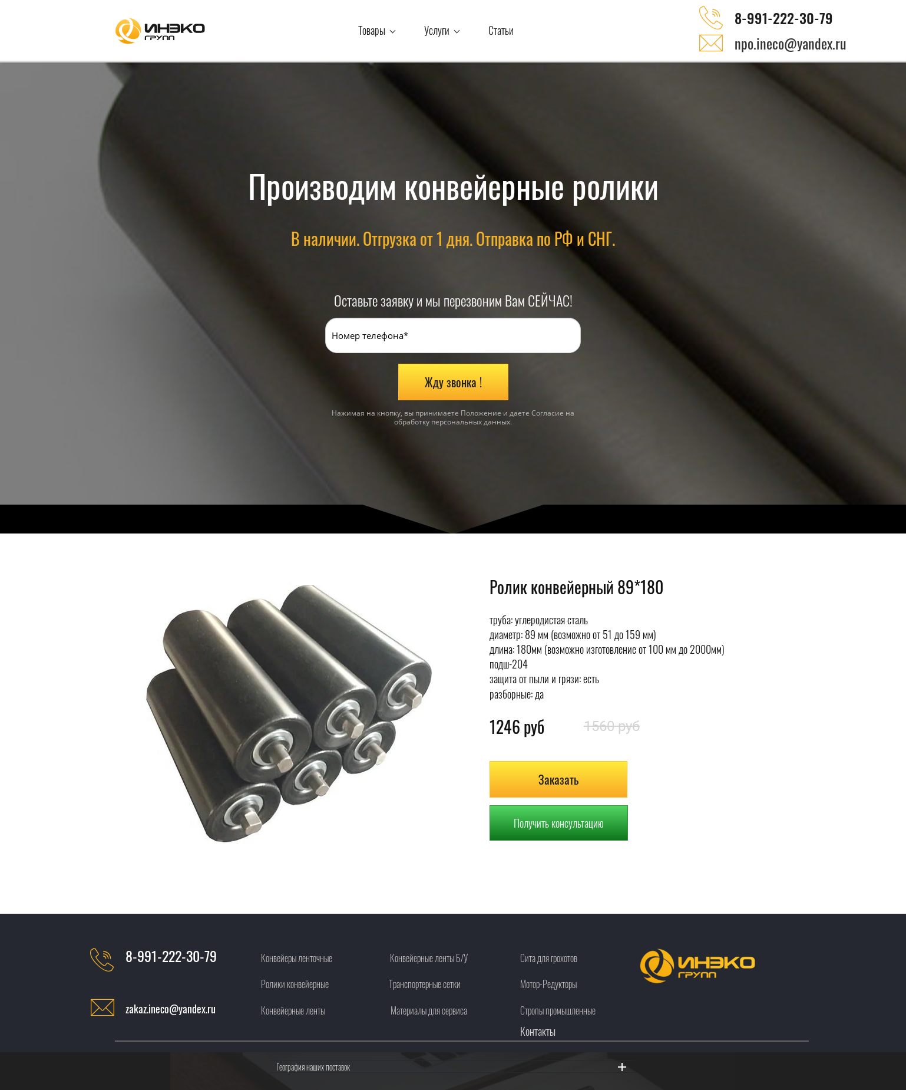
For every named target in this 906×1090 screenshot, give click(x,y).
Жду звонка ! (453, 382)
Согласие (547, 413)
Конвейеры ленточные (296, 958)
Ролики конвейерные (295, 984)
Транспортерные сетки (425, 984)
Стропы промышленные (558, 1010)
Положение (481, 413)
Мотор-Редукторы (548, 984)
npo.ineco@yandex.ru (791, 43)
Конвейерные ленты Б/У (429, 958)
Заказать (558, 779)
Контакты (537, 1031)
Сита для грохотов (548, 958)
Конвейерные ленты (293, 1010)
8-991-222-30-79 (784, 17)
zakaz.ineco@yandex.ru (170, 1009)
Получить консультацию (559, 823)
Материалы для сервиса (429, 1010)
